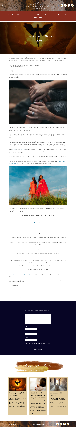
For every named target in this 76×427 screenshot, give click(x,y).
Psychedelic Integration (58, 14)
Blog (35, 17)
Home (9, 14)
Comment (27, 312)
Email (26, 331)
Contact (40, 17)
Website (27, 337)
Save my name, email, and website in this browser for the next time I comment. (38, 344)
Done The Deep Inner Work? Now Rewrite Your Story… (56, 297)
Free (66, 14)
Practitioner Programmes (29, 14)
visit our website (15, 274)
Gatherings (39, 14)
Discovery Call (27, 274)
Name (26, 326)
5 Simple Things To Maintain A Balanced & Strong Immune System (37, 395)
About (13, 14)
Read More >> (12, 410)
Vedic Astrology (47, 14)
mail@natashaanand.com (38, 424)
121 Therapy (19, 14)
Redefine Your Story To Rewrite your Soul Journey (18, 297)
